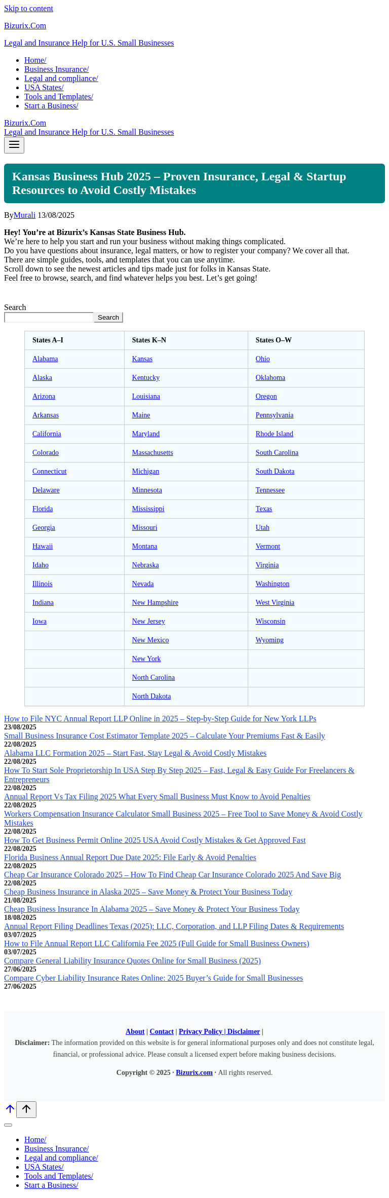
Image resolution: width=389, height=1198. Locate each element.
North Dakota (151, 696)
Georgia (43, 527)
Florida (42, 509)
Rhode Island (274, 434)
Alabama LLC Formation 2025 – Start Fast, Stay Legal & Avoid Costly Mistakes (135, 753)
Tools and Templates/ (58, 96)
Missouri (145, 527)
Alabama (45, 359)
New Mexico (150, 640)
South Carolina (277, 452)
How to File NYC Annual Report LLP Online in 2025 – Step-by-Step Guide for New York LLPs (160, 718)
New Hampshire (155, 602)
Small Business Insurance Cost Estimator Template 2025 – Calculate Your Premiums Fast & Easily (164, 735)
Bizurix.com (194, 1072)
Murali (25, 215)
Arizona (43, 396)
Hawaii (42, 546)
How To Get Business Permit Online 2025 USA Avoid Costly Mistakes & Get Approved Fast (155, 840)
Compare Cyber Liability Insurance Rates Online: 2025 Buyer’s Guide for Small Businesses (153, 978)
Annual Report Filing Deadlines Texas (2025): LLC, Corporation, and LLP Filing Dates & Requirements (174, 926)
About (135, 1031)
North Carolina (153, 677)
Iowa (39, 621)
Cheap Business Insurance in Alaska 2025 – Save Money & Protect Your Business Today (148, 891)
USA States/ (44, 87)
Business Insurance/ (56, 69)
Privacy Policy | (203, 1031)
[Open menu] (14, 145)
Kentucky (146, 377)
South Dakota (275, 471)
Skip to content (28, 8)
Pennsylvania (275, 415)
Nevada (143, 584)
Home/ (35, 60)
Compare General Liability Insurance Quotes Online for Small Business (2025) (132, 960)
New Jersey (148, 621)
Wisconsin (271, 621)
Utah (262, 527)
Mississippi (148, 509)
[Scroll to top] (10, 1112)
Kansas (142, 359)
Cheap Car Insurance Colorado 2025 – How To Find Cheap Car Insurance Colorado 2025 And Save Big (172, 874)
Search (15, 307)
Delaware (46, 490)
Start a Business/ (51, 105)
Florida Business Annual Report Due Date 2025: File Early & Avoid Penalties (130, 857)
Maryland (146, 434)
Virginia (267, 565)
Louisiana (146, 396)
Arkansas (45, 415)
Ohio (263, 359)
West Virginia (275, 602)
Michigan (146, 471)
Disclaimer (243, 1031)
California (46, 434)
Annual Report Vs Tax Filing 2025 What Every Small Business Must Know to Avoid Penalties (157, 796)
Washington (273, 584)
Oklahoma (270, 377)
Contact (162, 1031)
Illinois (42, 584)
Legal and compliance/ (61, 78)
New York (146, 659)
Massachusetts (152, 452)
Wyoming (270, 640)
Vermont (268, 546)
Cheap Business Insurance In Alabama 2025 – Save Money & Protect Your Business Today (151, 909)
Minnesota (147, 490)
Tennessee (270, 490)
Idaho (40, 565)
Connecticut (49, 471)
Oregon (266, 396)
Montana (145, 546)
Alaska (42, 377)
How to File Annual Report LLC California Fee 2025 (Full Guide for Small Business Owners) (156, 943)
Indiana (43, 602)
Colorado (45, 452)
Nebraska (145, 565)
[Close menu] (8, 1125)
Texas (264, 509)
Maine (141, 415)
